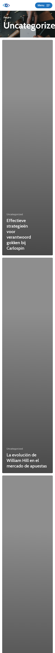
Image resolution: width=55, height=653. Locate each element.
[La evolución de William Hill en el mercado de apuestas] (27, 365)
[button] (43, 5)
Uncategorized (15, 214)
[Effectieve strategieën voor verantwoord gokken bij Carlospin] (27, 147)
